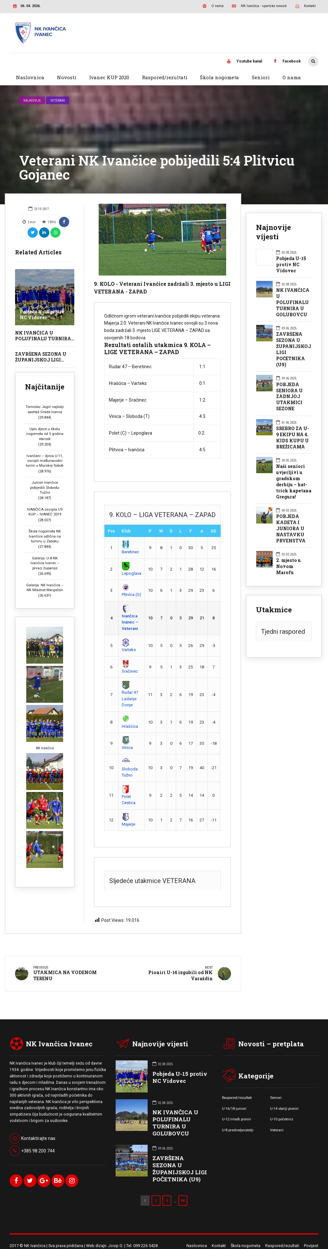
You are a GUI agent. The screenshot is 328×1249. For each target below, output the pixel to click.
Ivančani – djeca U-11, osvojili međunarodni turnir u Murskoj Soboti (44, 461)
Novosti (66, 77)
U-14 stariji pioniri (284, 1108)
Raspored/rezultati (164, 77)
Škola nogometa (219, 77)
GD (213, 530)
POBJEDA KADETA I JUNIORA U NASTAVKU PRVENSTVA (291, 529)
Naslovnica (30, 77)
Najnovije (32, 100)
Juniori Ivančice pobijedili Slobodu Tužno (44, 487)
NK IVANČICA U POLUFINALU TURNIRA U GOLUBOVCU (43, 338)
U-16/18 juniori (234, 1108)
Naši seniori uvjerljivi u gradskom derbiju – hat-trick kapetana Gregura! (293, 481)
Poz (111, 530)
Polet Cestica (128, 795)
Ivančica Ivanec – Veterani (130, 618)
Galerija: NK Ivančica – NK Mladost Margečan (44, 587)
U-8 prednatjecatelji (237, 1129)
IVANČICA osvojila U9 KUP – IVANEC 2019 (44, 511)
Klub (126, 530)
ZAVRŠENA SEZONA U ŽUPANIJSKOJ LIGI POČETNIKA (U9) (40, 360)
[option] (162, 240)
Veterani (57, 100)
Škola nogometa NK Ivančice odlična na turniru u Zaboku (45, 536)
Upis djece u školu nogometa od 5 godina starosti (44, 434)
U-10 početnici (281, 1119)
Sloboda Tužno (130, 768)
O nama (292, 77)
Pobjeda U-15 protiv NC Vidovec (42, 314)
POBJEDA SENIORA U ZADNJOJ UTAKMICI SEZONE (289, 397)
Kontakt (219, 1245)
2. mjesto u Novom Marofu (288, 566)
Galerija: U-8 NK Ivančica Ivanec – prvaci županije (44, 563)
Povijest (311, 1245)
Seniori (261, 77)
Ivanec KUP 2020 (109, 77)
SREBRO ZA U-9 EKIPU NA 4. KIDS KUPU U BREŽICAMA (292, 438)
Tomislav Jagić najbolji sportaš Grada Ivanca (45, 409)
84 (183, 1200)
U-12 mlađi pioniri (236, 1119)
